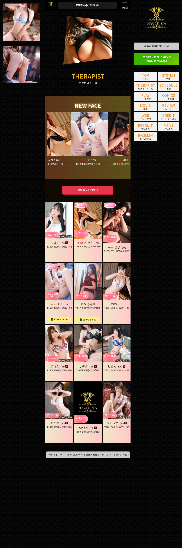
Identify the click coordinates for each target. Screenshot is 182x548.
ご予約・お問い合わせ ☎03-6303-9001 (157, 59)
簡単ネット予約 (86, 190)
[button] (51, 137)
